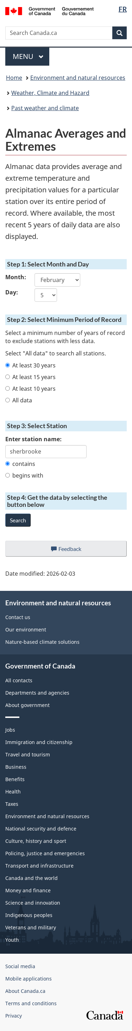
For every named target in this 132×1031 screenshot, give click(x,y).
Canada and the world (31, 878)
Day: (11, 292)
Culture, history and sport (35, 841)
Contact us (17, 617)
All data (18, 400)
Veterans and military (30, 927)
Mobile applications (28, 978)
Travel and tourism (27, 754)
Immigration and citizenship (39, 742)
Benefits (15, 779)
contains (20, 464)
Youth (12, 939)
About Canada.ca (25, 991)
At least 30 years (30, 365)
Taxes (11, 804)
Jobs (10, 729)
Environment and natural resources (77, 78)
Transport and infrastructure (39, 865)
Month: (14, 277)
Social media (20, 966)
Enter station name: (33, 439)
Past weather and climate (45, 108)
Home (14, 78)
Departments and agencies (37, 692)
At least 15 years (30, 377)
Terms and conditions (31, 1003)
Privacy (13, 1015)
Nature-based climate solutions (42, 642)
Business (15, 766)
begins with (24, 475)
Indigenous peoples (28, 915)
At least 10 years (30, 388)
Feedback (73, 551)
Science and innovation (32, 902)
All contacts (18, 680)
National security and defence (40, 828)
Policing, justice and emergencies (45, 853)
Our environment (25, 629)
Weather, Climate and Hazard (50, 93)
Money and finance (28, 890)
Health (13, 791)
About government (27, 705)
